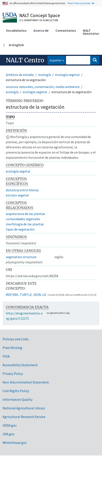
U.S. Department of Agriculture (38, 20)
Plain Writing (12, 348)
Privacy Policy (13, 373)
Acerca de (41, 30)
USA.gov (8, 434)
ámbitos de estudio (20, 74)
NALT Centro (25, 60)
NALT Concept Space (39, 15)
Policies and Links (16, 339)
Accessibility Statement (20, 365)
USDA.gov (10, 425)
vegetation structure (21, 257)
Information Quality (17, 399)
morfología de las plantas (25, 224)
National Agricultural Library (24, 408)
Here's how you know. (79, 3)
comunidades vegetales (23, 219)
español (54, 59)
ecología (44, 74)
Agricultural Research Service (24, 417)
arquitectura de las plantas (25, 214)
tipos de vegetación (20, 229)
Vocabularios (16, 30)
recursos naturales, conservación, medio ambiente (43, 87)
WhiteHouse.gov (15, 442)
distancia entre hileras (22, 190)
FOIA (6, 356)
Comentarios (65, 30)
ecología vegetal (67, 74)
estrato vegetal (17, 195)
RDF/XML (12, 294)
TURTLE (26, 294)
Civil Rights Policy (16, 391)
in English (16, 45)
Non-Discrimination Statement (26, 382)
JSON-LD (39, 294)
